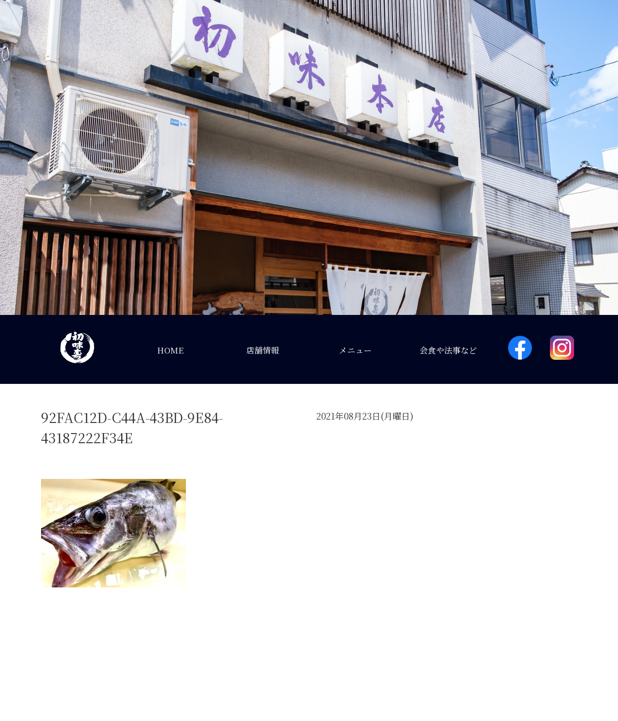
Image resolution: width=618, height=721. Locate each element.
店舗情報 (262, 350)
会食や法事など (448, 350)
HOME (170, 350)
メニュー (355, 350)
